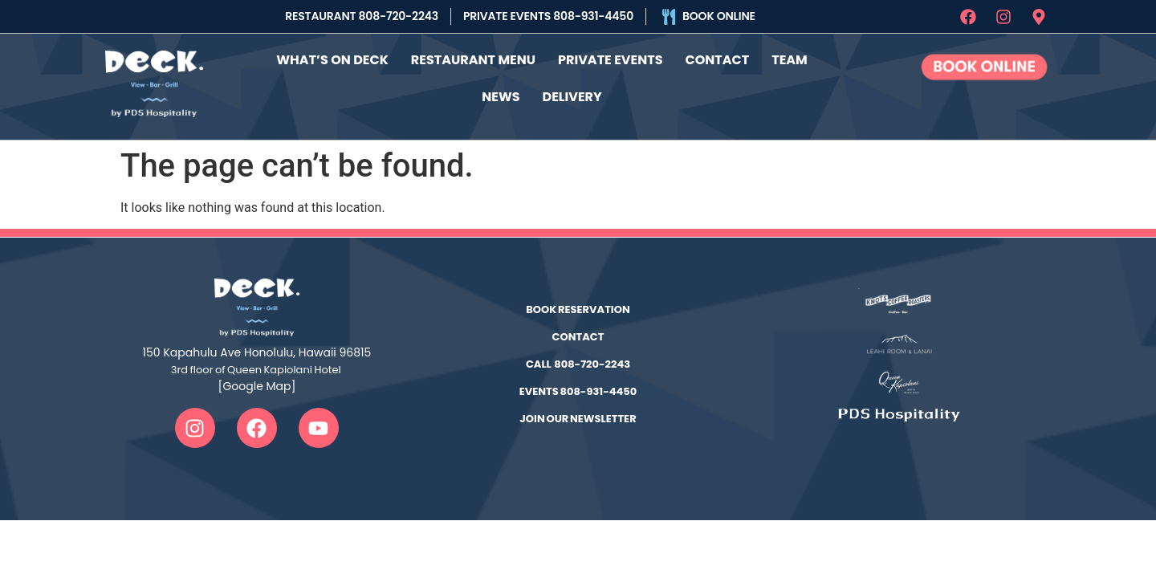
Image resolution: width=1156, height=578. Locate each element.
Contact (717, 59)
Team (789, 59)
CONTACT (578, 335)
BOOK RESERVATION (577, 307)
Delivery (572, 96)
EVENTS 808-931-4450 (578, 389)
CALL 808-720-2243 (578, 362)
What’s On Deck (332, 59)
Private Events (610, 59)
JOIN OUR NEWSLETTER (577, 417)
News (500, 96)
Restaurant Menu (473, 59)
